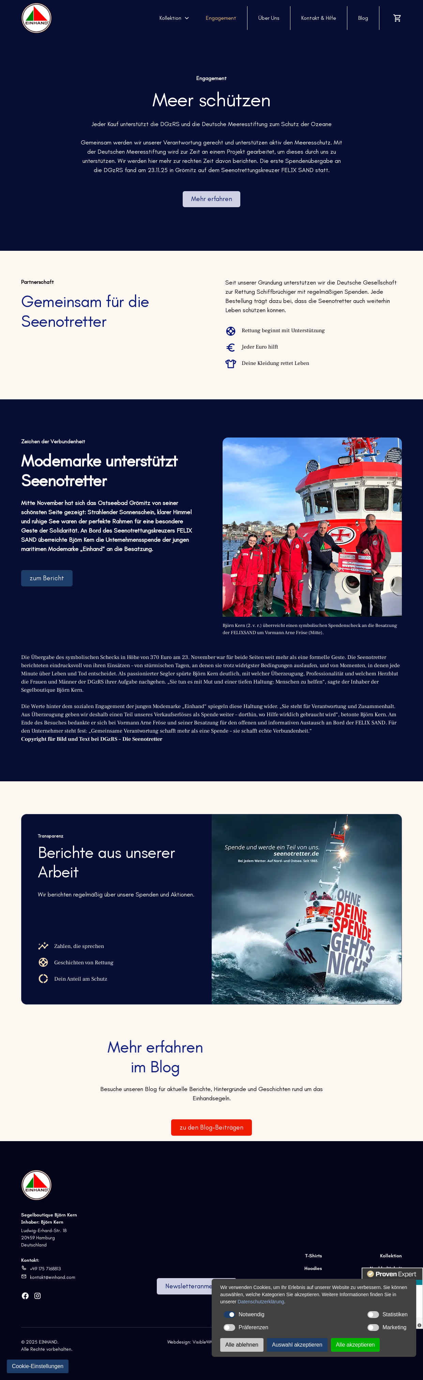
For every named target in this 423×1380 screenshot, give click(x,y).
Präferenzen (246, 1327)
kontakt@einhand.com (52, 1277)
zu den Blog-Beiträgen (211, 1127)
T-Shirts (313, 1256)
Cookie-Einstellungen (37, 1366)
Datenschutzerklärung (261, 1301)
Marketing (386, 1327)
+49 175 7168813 (45, 1269)
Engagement (221, 18)
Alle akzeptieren (355, 1345)
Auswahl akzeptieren (297, 1345)
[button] (174, 18)
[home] (36, 18)
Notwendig (244, 1314)
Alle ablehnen (241, 1345)
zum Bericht (47, 578)
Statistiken (387, 1314)
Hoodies (313, 1268)
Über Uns (268, 18)
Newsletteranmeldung (196, 1286)
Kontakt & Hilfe (318, 18)
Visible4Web (205, 1342)
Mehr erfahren (211, 199)
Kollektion (391, 1256)
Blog (363, 18)
